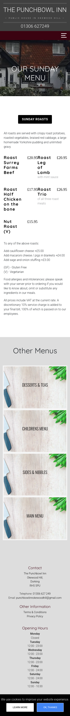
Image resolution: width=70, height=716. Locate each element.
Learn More (20, 707)
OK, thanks (50, 707)
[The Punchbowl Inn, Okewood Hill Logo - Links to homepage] (35, 17)
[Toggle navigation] (63, 36)
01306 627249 (35, 26)
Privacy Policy (35, 616)
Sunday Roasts (35, 119)
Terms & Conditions (35, 612)
